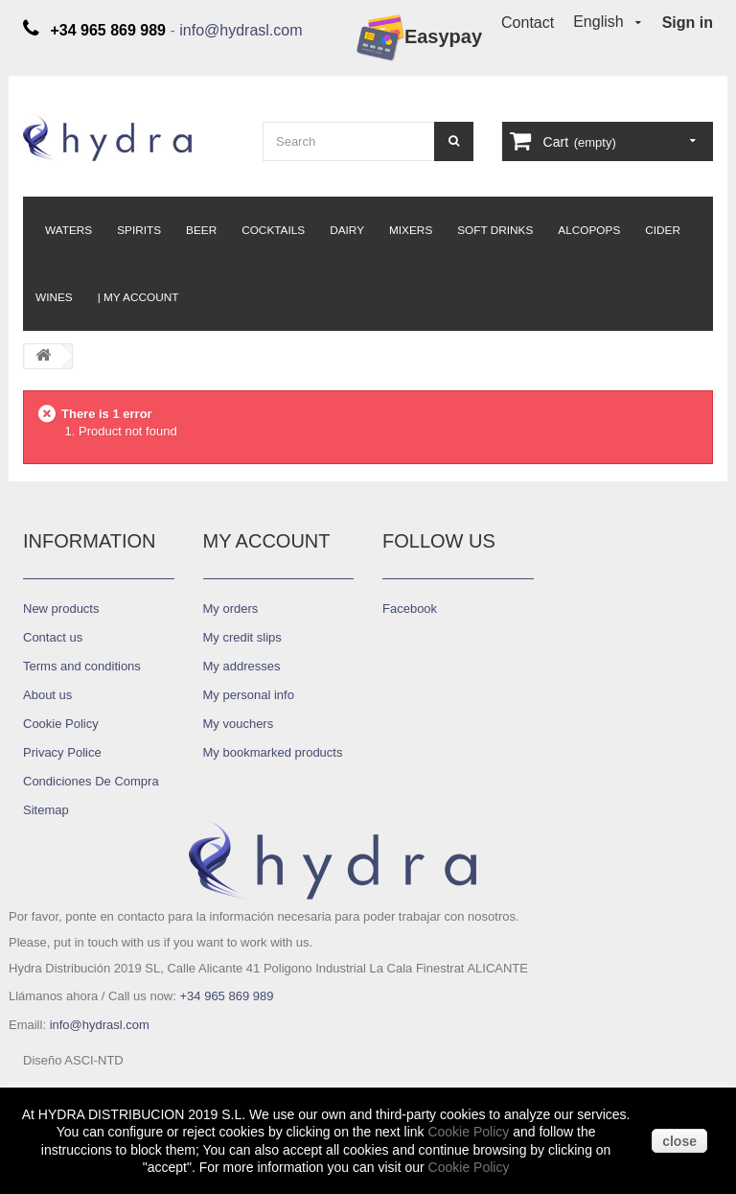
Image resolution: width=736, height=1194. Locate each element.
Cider (662, 230)
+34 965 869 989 (226, 996)
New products (61, 608)
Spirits (139, 230)
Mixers (410, 230)
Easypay (419, 37)
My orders (231, 608)
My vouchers (238, 723)
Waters (68, 230)
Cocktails (273, 230)
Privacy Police (62, 752)
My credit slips (242, 637)
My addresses (242, 666)
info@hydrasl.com (240, 30)
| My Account (138, 297)
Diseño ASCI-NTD (73, 1060)
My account (267, 540)
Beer (201, 230)
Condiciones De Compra (91, 781)
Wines (54, 297)
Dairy (347, 230)
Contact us (52, 637)
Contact (527, 22)
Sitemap (46, 810)
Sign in (687, 22)
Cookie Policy (468, 1131)
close (679, 1141)
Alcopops (589, 230)
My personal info (248, 695)
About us (47, 695)
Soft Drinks (495, 230)
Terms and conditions (82, 666)
